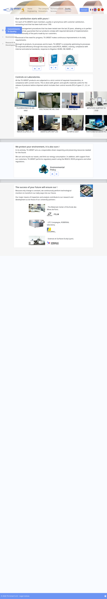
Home (29, 9)
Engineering (32, 11)
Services (53, 11)
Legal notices (24, 596)
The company (43, 9)
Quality (68, 9)
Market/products (56, 9)
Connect (84, 10)
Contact (68, 11)
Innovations (43, 11)
